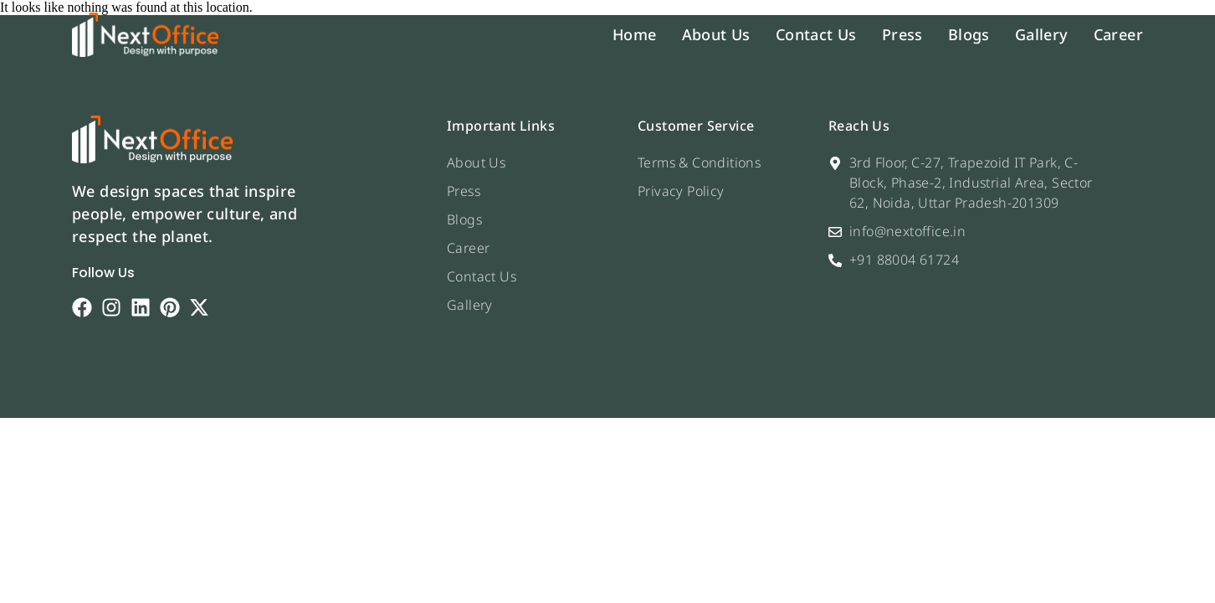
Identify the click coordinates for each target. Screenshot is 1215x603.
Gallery (1042, 34)
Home (635, 34)
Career (1118, 34)
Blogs (969, 34)
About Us (716, 34)
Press (902, 34)
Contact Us (816, 34)
